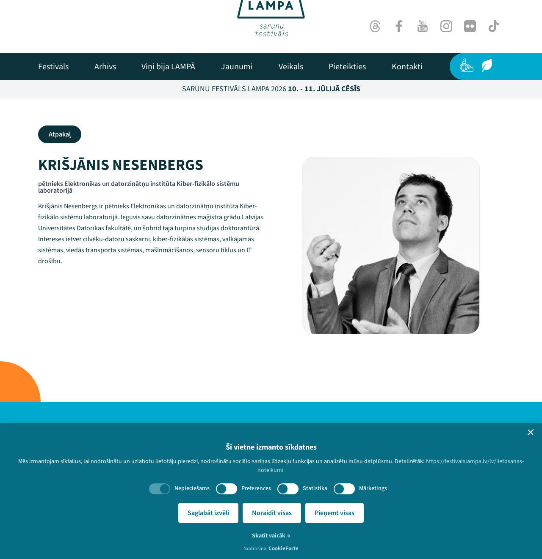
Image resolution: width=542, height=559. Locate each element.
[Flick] (470, 26)
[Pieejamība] (466, 65)
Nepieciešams (192, 488)
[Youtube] (422, 26)
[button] (530, 432)
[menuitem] (53, 66)
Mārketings (373, 488)
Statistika (315, 488)
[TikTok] (494, 26)
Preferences (256, 488)
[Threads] (375, 26)
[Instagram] (446, 26)
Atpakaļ (60, 134)
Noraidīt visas (272, 513)
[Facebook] (399, 26)
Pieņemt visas (334, 513)
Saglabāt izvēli (208, 513)
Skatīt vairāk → (271, 536)
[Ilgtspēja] (487, 65)
